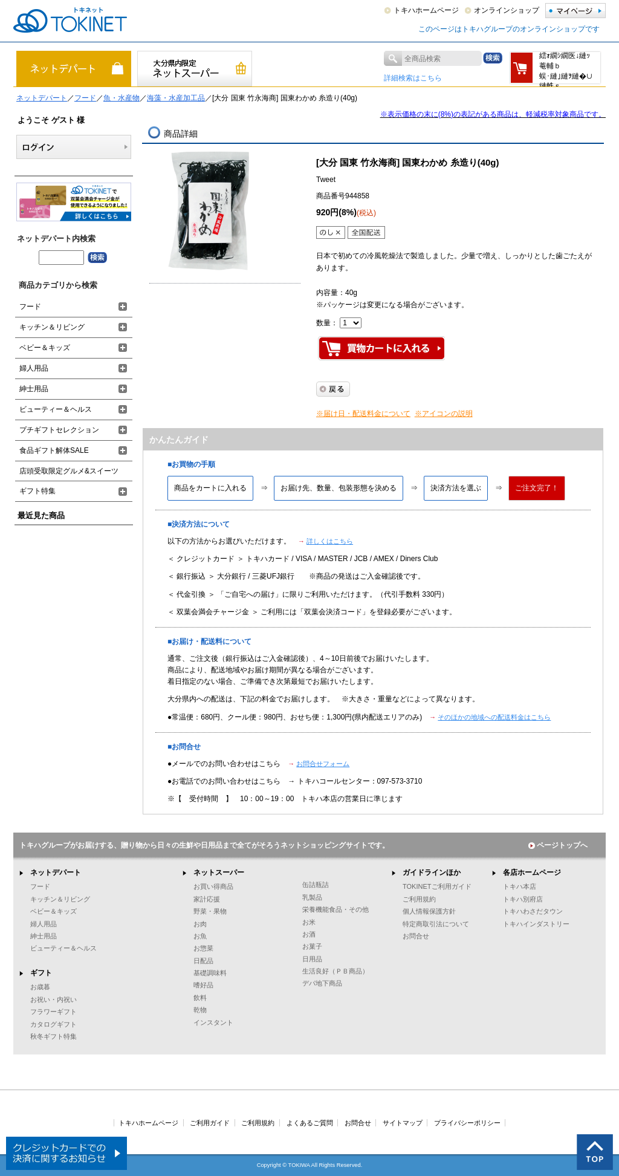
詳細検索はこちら (413, 78)
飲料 (200, 997)
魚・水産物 (121, 98)
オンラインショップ (506, 10)
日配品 (203, 960)
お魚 (200, 936)
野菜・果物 (210, 911)
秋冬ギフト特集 (53, 1036)
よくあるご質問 (310, 1122)
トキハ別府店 (523, 899)
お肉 (200, 923)
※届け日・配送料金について (363, 413)
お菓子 (312, 946)
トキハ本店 (519, 886)
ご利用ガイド (210, 1122)
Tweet (325, 179)
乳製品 (312, 897)
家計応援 (206, 899)
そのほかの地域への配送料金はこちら (494, 717)
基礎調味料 (210, 972)
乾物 (200, 1009)
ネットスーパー (218, 872)
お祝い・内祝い (53, 999)
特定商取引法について (436, 923)
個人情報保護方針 (429, 911)
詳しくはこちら (329, 541)
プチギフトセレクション (59, 430)
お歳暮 (40, 986)
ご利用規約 (419, 899)
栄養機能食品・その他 (335, 909)
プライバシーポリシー (467, 1122)
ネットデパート (41, 98)
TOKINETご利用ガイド (437, 886)
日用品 (312, 959)
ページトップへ (558, 845)
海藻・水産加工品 (176, 98)
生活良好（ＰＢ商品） (335, 971)
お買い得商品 (213, 886)
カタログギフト (53, 1024)
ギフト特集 (37, 491)
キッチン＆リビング (52, 327)
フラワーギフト (53, 1011)
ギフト (41, 973)
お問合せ (416, 936)
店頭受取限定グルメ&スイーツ (68, 471)
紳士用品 (33, 389)
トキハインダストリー (536, 923)
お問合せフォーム (322, 763)
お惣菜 (203, 948)
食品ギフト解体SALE (54, 450)
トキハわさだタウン (533, 911)
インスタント (213, 1022)
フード (85, 98)
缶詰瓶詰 (315, 884)
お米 (309, 922)
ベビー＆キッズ (44, 347)
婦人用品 (33, 368)
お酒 (309, 934)
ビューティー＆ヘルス (55, 409)
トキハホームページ (426, 10)
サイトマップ (403, 1122)
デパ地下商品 (322, 983)
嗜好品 (203, 985)
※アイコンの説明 (444, 413)
